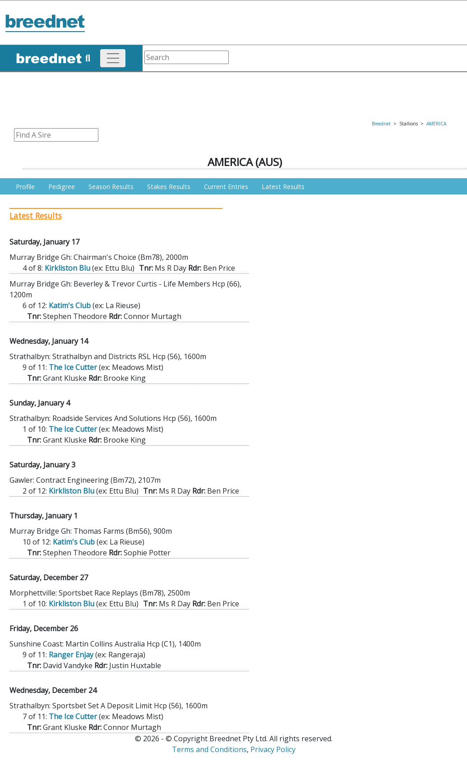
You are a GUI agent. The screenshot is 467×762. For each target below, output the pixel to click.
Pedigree (61, 186)
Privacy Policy (273, 749)
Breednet (381, 123)
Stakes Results (168, 186)
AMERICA (436, 123)
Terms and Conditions (209, 749)
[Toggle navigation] (112, 58)
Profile (25, 186)
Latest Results (283, 186)
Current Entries (226, 186)
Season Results (111, 186)
